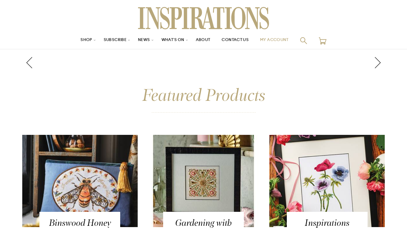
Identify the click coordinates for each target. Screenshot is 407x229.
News (139, 40)
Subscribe (108, 40)
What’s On (171, 40)
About (203, 40)
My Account (282, 40)
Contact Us (238, 40)
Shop (76, 40)
